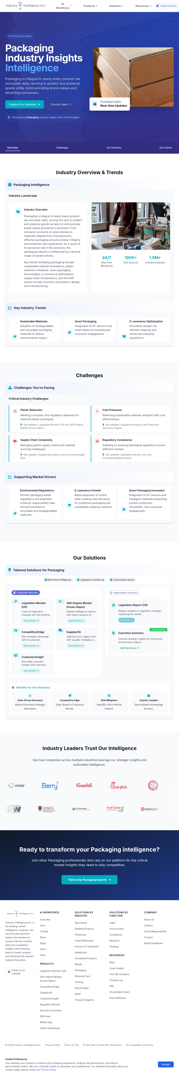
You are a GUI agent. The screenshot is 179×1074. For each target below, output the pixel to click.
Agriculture (81, 922)
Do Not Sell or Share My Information (102, 1045)
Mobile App (46, 1022)
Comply (44, 931)
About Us (149, 919)
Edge (43, 943)
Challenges (62, 147)
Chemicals (80, 934)
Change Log (116, 980)
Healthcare (81, 952)
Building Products (84, 928)
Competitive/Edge (49, 986)
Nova (43, 937)
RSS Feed (45, 1016)
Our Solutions (113, 147)
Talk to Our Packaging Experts (89, 879)
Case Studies (117, 968)
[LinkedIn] (20, 972)
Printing (79, 982)
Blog (112, 962)
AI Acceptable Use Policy (139, 1045)
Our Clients (166, 147)
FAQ (112, 986)
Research (115, 940)
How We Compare (119, 974)
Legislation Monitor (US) (53, 970)
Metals (78, 964)
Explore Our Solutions (24, 104)
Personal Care (82, 976)
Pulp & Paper (82, 988)
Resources (144, 6)
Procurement (117, 928)
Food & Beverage (84, 940)
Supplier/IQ (46, 992)
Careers (148, 925)
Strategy (114, 946)
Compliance (116, 934)
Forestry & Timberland (87, 946)
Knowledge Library (120, 992)
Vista (42, 955)
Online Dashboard (49, 1028)
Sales (112, 922)
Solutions (116, 6)
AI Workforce (64, 6)
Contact (148, 937)
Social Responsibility (155, 931)
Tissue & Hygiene (84, 999)
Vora (42, 925)
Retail (78, 994)
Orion (43, 949)
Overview (12, 147)
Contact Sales (61, 104)
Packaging (80, 970)
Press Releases (118, 997)
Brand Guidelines (153, 943)
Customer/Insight (49, 998)
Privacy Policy (52, 1045)
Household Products (86, 958)
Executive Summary (51, 1010)
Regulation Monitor (50, 1004)
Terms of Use (71, 1045)
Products (90, 6)
